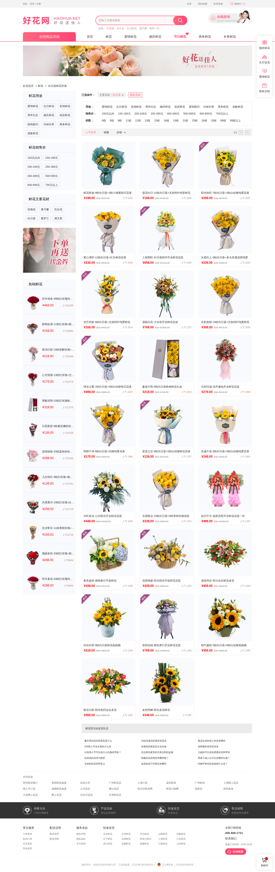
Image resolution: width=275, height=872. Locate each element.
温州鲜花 (171, 782)
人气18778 (67, 382)
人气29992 (67, 331)
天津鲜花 (126, 834)
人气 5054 (186, 198)
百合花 (58, 209)
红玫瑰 (110, 28)
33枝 (214, 120)
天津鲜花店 (115, 794)
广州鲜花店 (115, 782)
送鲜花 (198, 788)
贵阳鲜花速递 (59, 782)
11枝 (128, 120)
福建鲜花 (144, 843)
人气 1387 (245, 521)
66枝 (223, 120)
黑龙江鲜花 (145, 839)
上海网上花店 (230, 782)
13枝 (147, 120)
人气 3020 (245, 262)
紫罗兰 (45, 218)
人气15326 (67, 433)
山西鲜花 (162, 834)
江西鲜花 (162, 843)
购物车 (237, 3)
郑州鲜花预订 (30, 782)
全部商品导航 (49, 37)
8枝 (112, 120)
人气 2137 (186, 327)
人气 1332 (186, 586)
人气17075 (67, 407)
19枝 (176, 120)
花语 (189, 3)
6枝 (104, 120)
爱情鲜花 (130, 36)
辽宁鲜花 (107, 839)
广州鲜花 (200, 782)
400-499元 (34, 175)
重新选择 (135, 94)
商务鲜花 (205, 36)
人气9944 (68, 560)
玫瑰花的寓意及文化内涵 (153, 746)
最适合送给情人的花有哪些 (211, 740)
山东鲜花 (181, 843)
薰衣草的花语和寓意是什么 (98, 740)
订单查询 (27, 834)
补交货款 (27, 843)
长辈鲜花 (230, 36)
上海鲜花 (162, 839)
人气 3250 (127, 262)
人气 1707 (186, 456)
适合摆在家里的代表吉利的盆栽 (157, 752)
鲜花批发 (228, 788)
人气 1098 (245, 650)
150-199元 (51, 157)
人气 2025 (127, 392)
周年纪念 (33, 115)
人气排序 (90, 132)
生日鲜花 (132, 28)
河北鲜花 (144, 834)
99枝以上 (235, 120)
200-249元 (34, 166)
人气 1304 (245, 586)
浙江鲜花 (107, 843)
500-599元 (51, 175)
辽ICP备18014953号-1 (143, 864)
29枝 (204, 120)
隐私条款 (81, 839)
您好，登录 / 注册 (32, 3)
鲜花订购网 (172, 788)
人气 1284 (127, 650)
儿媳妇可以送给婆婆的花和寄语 (214, 752)
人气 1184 (186, 650)
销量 (106, 132)
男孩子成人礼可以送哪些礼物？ (214, 758)
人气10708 (67, 535)
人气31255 (67, 305)
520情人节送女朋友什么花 (97, 746)
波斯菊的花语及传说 (208, 746)
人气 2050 (245, 327)
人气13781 (67, 483)
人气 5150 (127, 198)
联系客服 (218, 3)
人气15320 (67, 458)
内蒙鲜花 (181, 834)
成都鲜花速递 (59, 788)
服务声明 (81, 834)
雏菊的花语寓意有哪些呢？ (155, 758)
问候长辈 (49, 124)
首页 (90, 36)
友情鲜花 (65, 106)
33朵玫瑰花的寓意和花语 (154, 740)
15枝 (157, 120)
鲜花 (109, 36)
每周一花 (154, 28)
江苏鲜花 (181, 839)
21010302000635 (184, 864)
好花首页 (28, 85)
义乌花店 (85, 788)
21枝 (185, 120)
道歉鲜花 (33, 133)
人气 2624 (127, 327)
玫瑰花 (32, 209)
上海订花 (142, 782)
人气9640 (68, 585)
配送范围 (54, 839)
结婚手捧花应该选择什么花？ (213, 763)
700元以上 (51, 184)
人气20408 (67, 356)
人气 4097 (245, 198)
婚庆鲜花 (155, 36)
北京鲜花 (107, 834)
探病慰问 (33, 124)
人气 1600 (127, 521)
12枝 (138, 120)
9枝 (120, 120)
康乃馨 (143, 28)
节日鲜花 (180, 36)
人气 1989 (245, 392)
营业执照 (27, 848)
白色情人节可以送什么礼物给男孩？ (102, 752)
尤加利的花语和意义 (94, 763)
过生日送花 (86, 794)
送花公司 (85, 782)
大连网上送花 (30, 794)
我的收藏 (202, 3)
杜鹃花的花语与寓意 (94, 758)
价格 (122, 132)
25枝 (195, 120)
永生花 (120, 28)
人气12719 (67, 509)
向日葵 (32, 218)
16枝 (166, 120)
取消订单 (27, 839)
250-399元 (51, 166)
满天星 (58, 218)
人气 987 (187, 715)
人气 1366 (127, 586)
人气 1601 (245, 456)
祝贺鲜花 (65, 115)
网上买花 (56, 794)
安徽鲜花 (126, 843)
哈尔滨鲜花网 (145, 788)
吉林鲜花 (126, 839)
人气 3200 (186, 262)
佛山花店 (114, 788)
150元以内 (34, 157)
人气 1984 (127, 456)
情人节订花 (29, 788)
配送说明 (54, 834)
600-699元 (34, 184)
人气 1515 (186, 521)
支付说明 (81, 843)
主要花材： (112, 95)
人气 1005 (127, 715)
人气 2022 (186, 392)
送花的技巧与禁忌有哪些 (153, 763)
